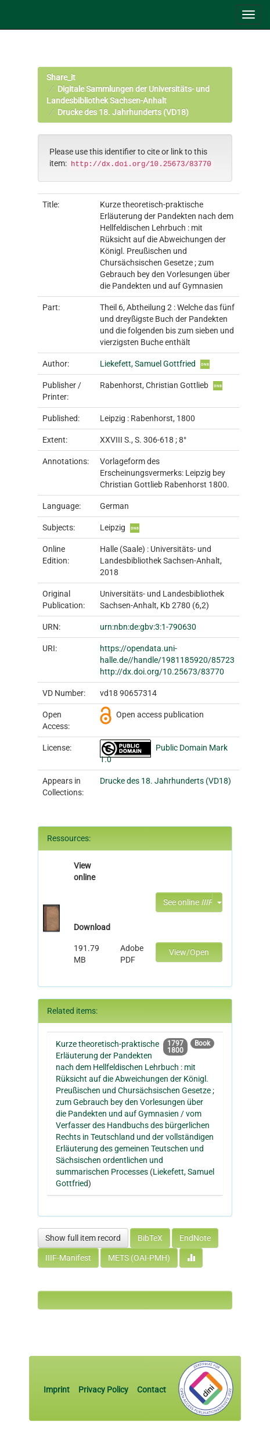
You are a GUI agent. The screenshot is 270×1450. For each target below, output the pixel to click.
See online (188, 902)
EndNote (195, 1238)
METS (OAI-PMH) (139, 1257)
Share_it (60, 77)
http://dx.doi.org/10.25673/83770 (162, 671)
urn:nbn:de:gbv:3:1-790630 (148, 626)
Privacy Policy (103, 1389)
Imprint (57, 1389)
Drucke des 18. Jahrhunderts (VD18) (123, 112)
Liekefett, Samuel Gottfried (148, 363)
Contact (151, 1389)
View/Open (189, 952)
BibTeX (150, 1238)
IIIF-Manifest (68, 1257)
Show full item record (83, 1238)
